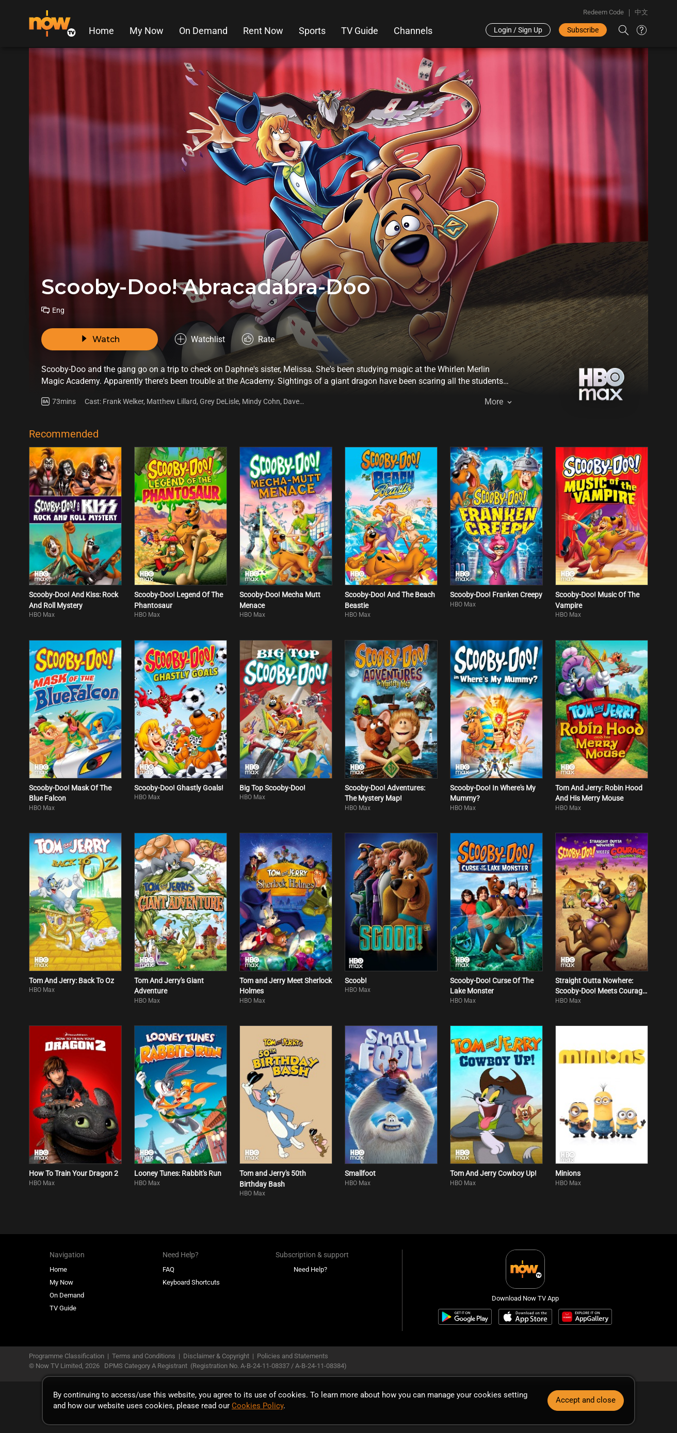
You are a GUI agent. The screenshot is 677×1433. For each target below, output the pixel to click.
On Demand (203, 31)
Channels (413, 31)
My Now (147, 31)
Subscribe (583, 30)
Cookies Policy (257, 1405)
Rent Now (263, 31)
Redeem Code (603, 12)
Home (101, 31)
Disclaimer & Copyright (216, 1356)
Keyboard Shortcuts (191, 1282)
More (494, 402)
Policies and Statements (292, 1356)
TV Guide (359, 31)
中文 (641, 12)
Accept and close (586, 1400)
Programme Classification (66, 1356)
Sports (312, 31)
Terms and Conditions (143, 1356)
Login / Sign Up (518, 30)
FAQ (168, 1269)
